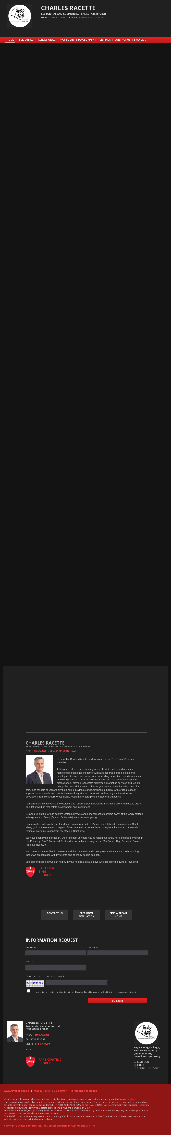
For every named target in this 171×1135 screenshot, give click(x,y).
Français (140, 39)
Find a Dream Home (118, 914)
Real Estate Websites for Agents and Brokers (69, 1125)
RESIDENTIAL (25, 39)
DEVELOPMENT (87, 39)
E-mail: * (29, 961)
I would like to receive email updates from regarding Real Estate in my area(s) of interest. (85, 992)
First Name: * (32, 947)
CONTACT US (122, 39)
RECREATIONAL (46, 39)
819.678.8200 (86, 17)
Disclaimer (60, 1090)
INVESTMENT (67, 39)
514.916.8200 (58, 17)
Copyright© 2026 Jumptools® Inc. (23, 1125)
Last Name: (93, 947)
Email (99, 17)
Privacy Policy (41, 1090)
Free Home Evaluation (86, 914)
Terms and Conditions (83, 1090)
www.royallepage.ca (16, 1090)
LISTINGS (105, 39)
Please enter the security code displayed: (45, 976)
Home (10, 39)
